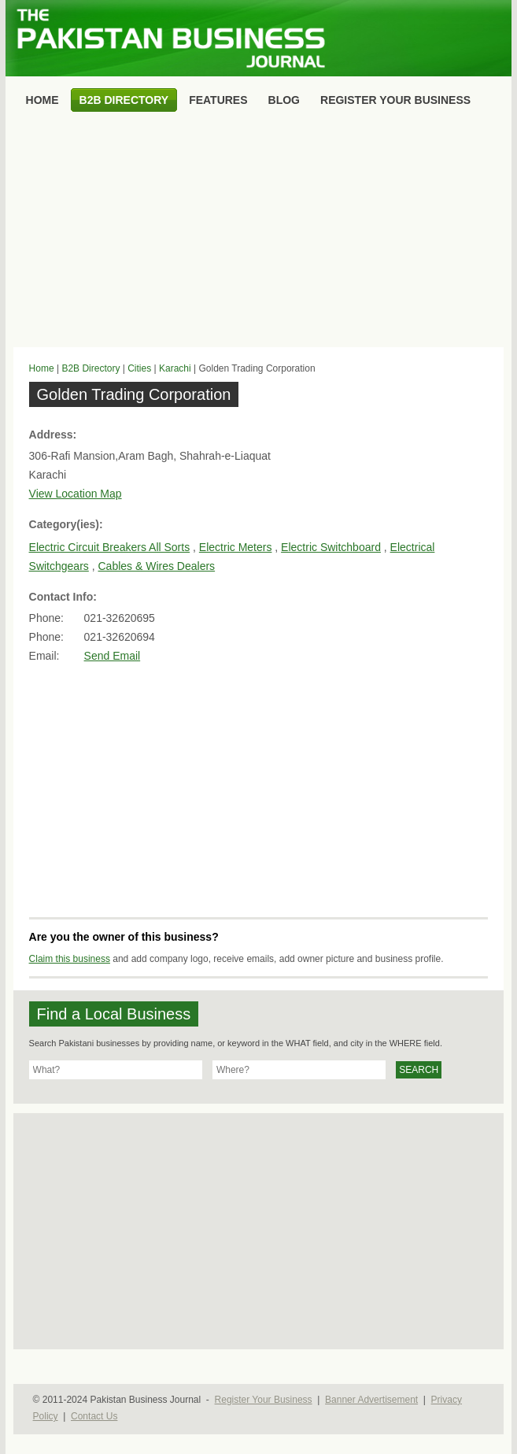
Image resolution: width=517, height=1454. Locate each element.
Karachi (175, 368)
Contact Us (94, 1416)
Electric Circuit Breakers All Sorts (109, 547)
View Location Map (75, 493)
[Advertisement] (259, 233)
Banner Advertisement (371, 1399)
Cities (139, 368)
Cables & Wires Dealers (157, 566)
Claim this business (69, 958)
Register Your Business (263, 1399)
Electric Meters (235, 547)
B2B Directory (90, 368)
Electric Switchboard (331, 547)
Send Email (112, 655)
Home (41, 368)
